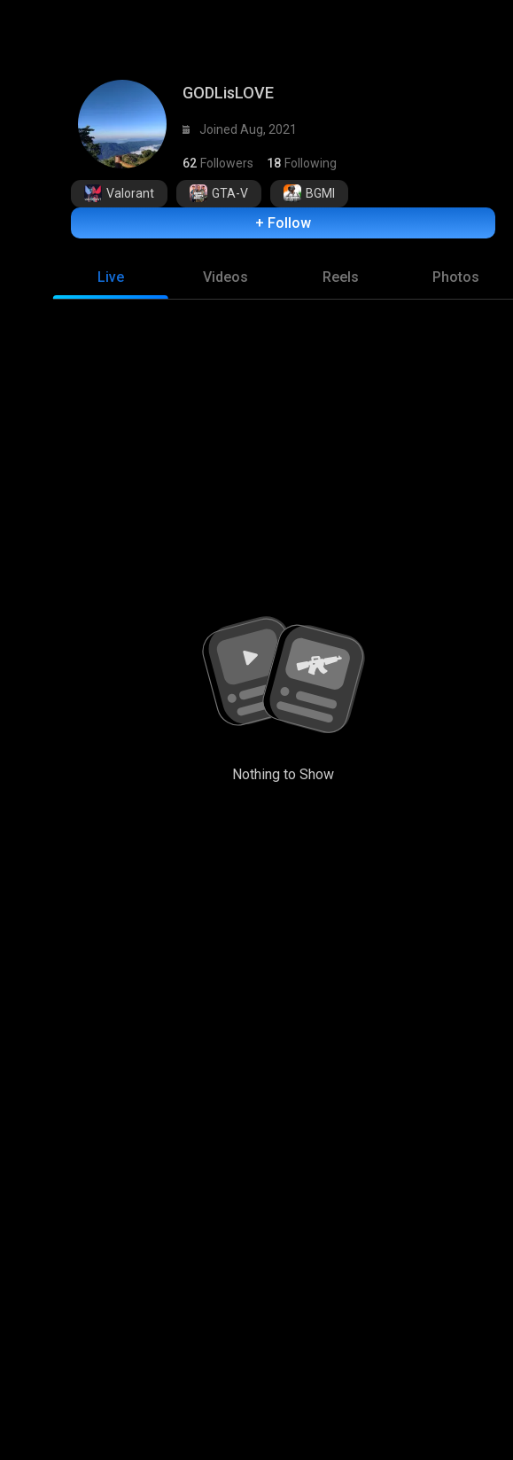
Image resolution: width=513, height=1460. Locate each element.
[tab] (110, 268)
